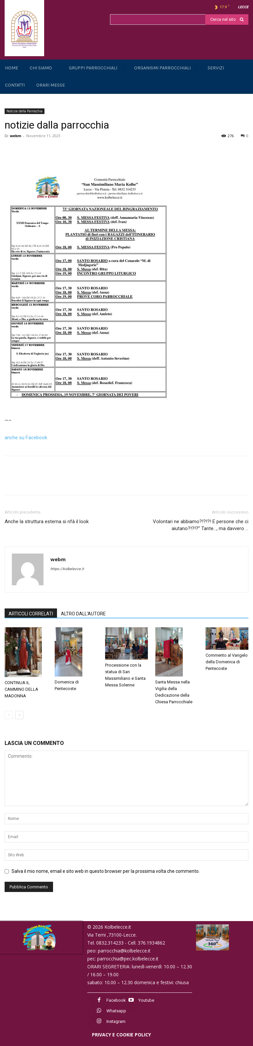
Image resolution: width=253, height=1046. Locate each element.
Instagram (116, 1021)
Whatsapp (116, 1010)
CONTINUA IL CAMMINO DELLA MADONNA (21, 689)
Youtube (146, 1000)
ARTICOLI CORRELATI (31, 613)
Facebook (116, 1000)
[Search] (226, 19)
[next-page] (19, 715)
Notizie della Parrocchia (24, 111)
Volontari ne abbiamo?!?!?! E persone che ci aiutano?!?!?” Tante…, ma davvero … (200, 525)
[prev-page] (9, 715)
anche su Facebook (26, 438)
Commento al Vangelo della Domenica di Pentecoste (227, 662)
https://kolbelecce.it (67, 569)
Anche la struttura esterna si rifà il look (47, 521)
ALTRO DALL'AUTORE (83, 613)
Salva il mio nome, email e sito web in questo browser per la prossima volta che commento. (106, 871)
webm (15, 135)
